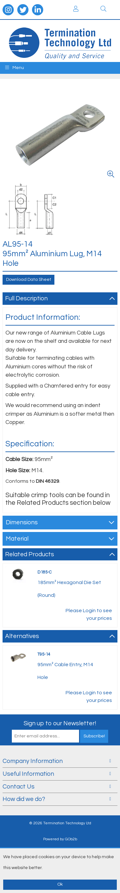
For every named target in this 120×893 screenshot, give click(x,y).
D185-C (44, 572)
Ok (60, 884)
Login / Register (75, 8)
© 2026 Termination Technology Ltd (60, 823)
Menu (14, 67)
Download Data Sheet (28, 279)
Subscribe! (94, 736)
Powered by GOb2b (60, 839)
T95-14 (43, 654)
